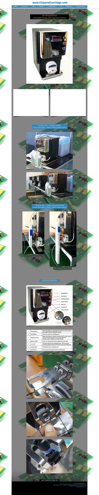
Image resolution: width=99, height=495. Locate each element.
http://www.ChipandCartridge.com (80, 483)
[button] (24, 6)
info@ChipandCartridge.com (67, 484)
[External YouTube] (31, 102)
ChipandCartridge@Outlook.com (80, 484)
